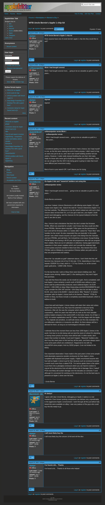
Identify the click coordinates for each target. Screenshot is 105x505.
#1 (100, 33)
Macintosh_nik (36, 394)
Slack (11, 33)
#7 (100, 430)
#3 (100, 97)
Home (6, 14)
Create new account (13, 65)
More (24, 113)
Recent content (11, 46)
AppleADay (9, 161)
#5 (100, 179)
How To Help (79, 14)
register (37, 28)
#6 (100, 391)
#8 (100, 462)
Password (9, 60)
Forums (12, 14)
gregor (7, 124)
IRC (10, 24)
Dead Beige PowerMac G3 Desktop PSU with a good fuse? (15, 103)
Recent (19, 14)
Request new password (14, 68)
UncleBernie (35, 182)
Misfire (11, 31)
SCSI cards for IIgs (13, 93)
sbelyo (32, 36)
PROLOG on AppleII (13, 90)
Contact (98, 14)
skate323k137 (35, 132)
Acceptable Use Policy (14, 180)
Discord (11, 28)
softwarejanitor (36, 68)
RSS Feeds (10, 175)
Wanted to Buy (52, 17)
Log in (30, 28)
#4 (100, 129)
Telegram (12, 35)
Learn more (8, 38)
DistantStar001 (10, 153)
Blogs (8, 170)
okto (6, 131)
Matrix (11, 26)
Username (9, 55)
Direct (9, 82)
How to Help (15, 212)
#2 (100, 65)
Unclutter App (19, 82)
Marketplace (40, 17)
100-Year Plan (89, 14)
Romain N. (8, 143)
